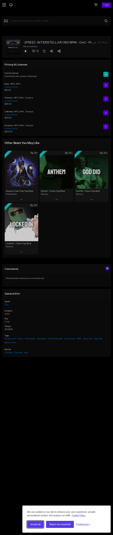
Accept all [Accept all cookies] (35, 524)
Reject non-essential (60, 524)
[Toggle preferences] (83, 524)
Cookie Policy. (79, 515)
